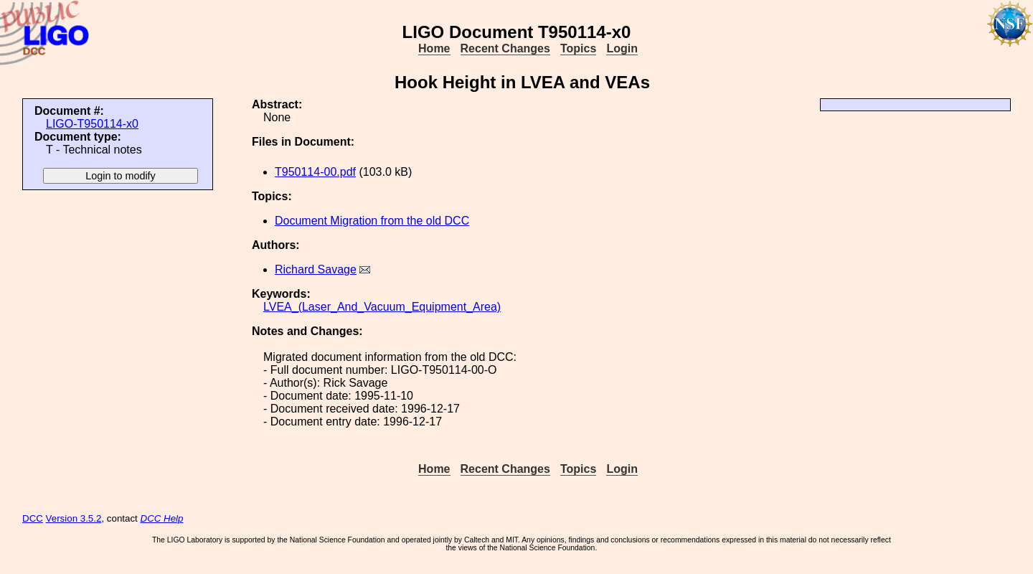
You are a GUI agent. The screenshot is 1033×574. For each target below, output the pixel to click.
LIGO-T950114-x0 (92, 124)
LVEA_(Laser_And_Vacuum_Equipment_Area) (382, 307)
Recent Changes (505, 48)
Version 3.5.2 (74, 518)
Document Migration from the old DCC (372, 221)
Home (434, 48)
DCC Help (162, 518)
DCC (32, 518)
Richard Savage (316, 269)
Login (622, 48)
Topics (578, 48)
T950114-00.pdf (315, 172)
